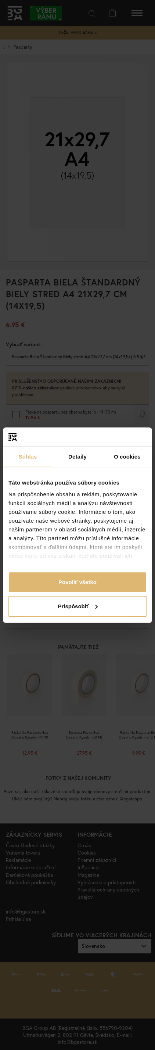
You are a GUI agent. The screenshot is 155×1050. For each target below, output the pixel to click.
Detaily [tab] (77, 456)
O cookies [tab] (127, 456)
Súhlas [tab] (28, 456)
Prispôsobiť (78, 606)
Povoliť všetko (77, 582)
